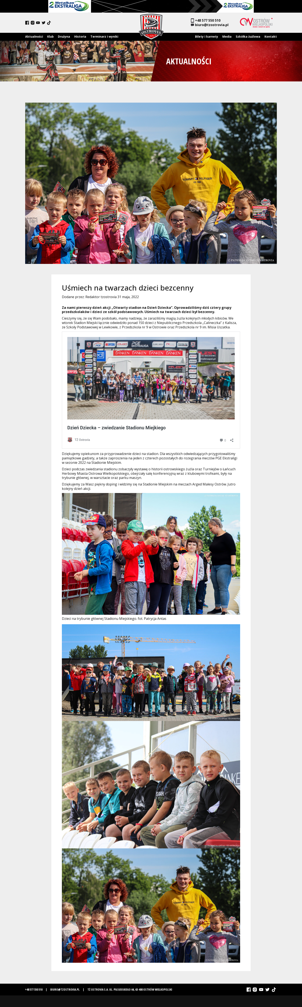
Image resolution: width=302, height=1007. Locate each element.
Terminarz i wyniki (104, 36)
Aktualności (34, 36)
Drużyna (64, 36)
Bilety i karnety (206, 36)
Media (227, 36)
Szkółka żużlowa (248, 36)
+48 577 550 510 (205, 20)
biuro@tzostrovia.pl (210, 25)
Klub (50, 36)
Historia (80, 36)
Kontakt (270, 36)
